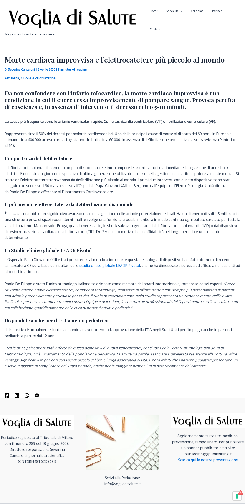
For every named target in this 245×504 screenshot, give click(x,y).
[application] (187, 20)
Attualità (12, 78)
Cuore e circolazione (38, 78)
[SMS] (37, 395)
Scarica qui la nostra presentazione (208, 459)
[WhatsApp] (27, 395)
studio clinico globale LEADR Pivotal (109, 265)
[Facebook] (7, 395)
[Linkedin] (17, 395)
